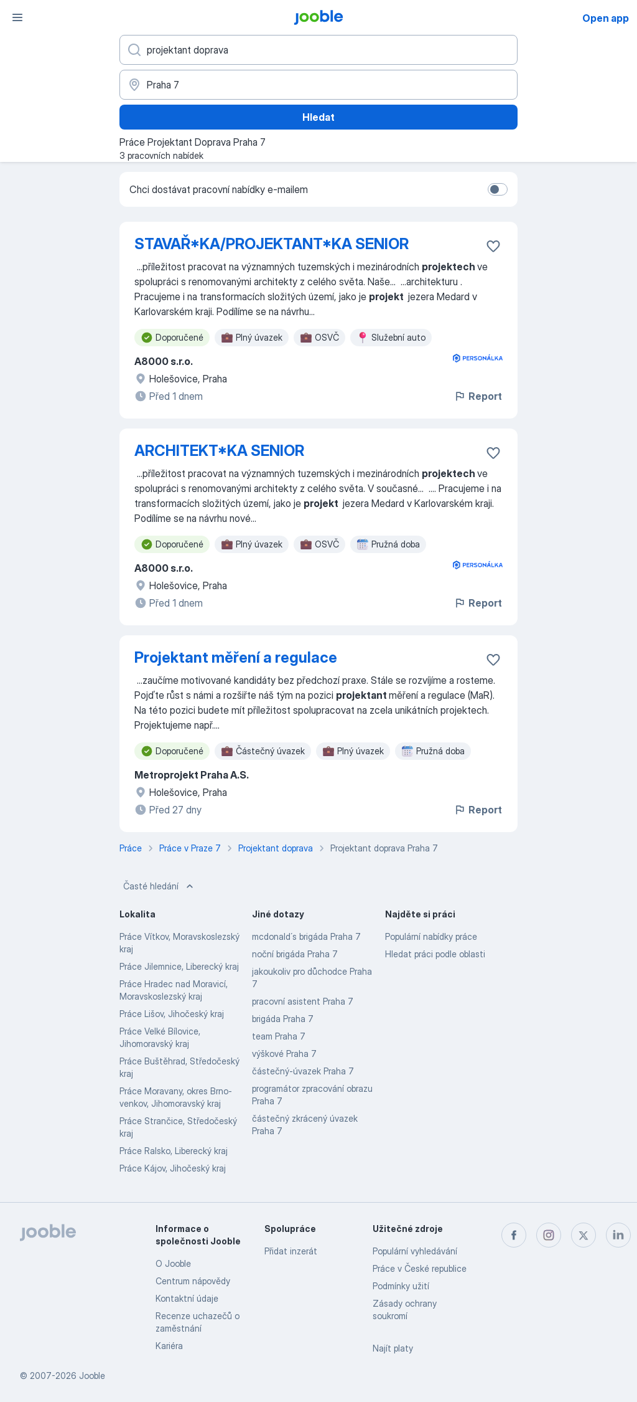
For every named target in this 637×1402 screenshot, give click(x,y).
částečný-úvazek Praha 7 (303, 1071)
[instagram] (548, 1235)
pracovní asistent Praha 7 (302, 1001)
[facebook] (513, 1235)
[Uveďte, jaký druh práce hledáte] (318, 50)
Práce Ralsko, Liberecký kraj (173, 1150)
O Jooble (173, 1263)
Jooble (92, 1375)
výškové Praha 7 (284, 1053)
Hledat (318, 117)
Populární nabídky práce (431, 936)
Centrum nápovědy (193, 1281)
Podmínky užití (401, 1286)
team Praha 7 (278, 1036)
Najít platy (393, 1348)
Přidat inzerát (290, 1251)
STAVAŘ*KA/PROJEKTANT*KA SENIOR (271, 244)
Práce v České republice (420, 1268)
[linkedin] (618, 1235)
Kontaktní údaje (187, 1298)
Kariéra (169, 1345)
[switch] (498, 189)
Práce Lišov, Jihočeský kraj (171, 1013)
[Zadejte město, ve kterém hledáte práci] (318, 85)
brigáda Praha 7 (283, 1018)
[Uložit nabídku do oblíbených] (493, 246)
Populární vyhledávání (415, 1251)
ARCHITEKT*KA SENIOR (219, 451)
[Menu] (17, 17)
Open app (605, 18)
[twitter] (583, 1235)
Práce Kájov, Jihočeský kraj (172, 1168)
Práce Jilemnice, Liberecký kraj (179, 966)
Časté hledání (159, 886)
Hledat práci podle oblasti (435, 954)
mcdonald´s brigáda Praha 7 (306, 936)
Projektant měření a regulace (235, 657)
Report (477, 396)
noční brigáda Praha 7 (295, 954)
